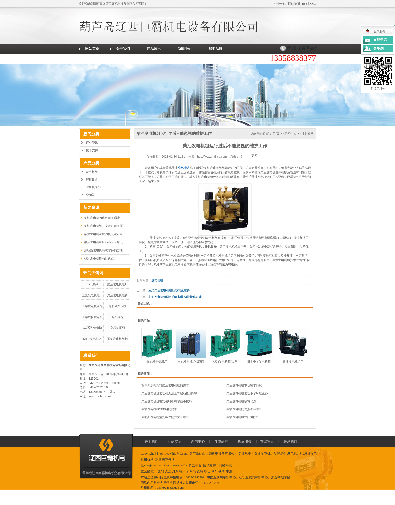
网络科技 (225, 465)
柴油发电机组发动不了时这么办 (247, 393)
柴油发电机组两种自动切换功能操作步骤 (175, 297)
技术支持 (92, 150)
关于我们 (123, 49)
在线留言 (123, 59)
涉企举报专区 (280, 477)
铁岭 (221, 471)
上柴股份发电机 (92, 317)
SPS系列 (92, 284)
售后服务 (92, 59)
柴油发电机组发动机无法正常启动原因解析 (169, 393)
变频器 (90, 195)
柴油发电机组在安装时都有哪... (104, 226)
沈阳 (161, 471)
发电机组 (92, 172)
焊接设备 (92, 179)
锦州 (182, 471)
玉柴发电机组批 (117, 339)
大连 (168, 471)
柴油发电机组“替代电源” (242, 417)
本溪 (229, 471)
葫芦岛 (191, 471)
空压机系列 (93, 187)
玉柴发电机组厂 (92, 295)
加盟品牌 (215, 49)
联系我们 (154, 59)
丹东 (175, 471)
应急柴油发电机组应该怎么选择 (169, 290)
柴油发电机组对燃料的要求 (159, 409)
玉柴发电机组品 (92, 306)
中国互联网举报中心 (221, 477)
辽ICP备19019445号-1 (156, 465)
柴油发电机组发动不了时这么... (104, 242)
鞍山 (207, 471)
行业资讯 (92, 142)
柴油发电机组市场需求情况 (244, 385)
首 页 (276, 133)
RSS (304, 3)
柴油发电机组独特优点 (99, 258)
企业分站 (280, 3)
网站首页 (92, 49)
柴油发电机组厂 (117, 284)
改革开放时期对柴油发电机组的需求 (165, 385)
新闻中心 (185, 49)
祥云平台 (195, 465)
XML (312, 3)
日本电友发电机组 (259, 361)
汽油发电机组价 (117, 295)
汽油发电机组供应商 (191, 361)
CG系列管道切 (92, 328)
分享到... (379, 48)
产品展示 (154, 49)
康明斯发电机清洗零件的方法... (104, 250)
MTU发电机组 (92, 339)
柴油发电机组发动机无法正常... (104, 234)
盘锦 (200, 471)
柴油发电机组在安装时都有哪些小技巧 (166, 401)
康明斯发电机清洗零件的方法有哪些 (165, 417)
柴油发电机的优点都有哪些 (102, 218)
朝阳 (214, 471)
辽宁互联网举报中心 (253, 477)
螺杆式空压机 (117, 306)
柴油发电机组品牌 (225, 361)
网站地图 (294, 3)
